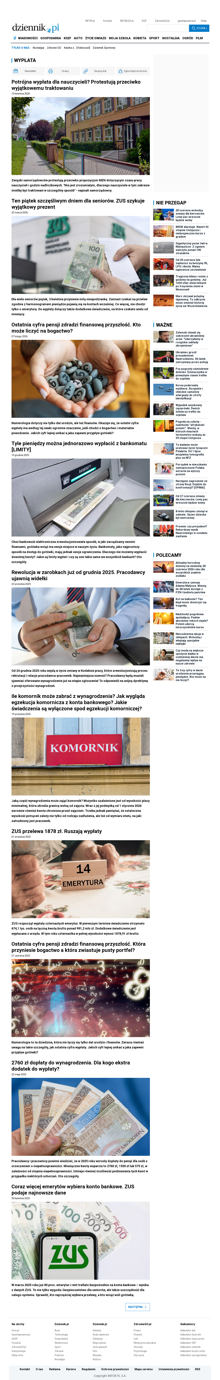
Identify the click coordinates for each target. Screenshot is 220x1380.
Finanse (138, 1334)
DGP (144, 20)
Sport (58, 1347)
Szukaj (199, 28)
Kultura (97, 1359)
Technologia (61, 1334)
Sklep (204, 20)
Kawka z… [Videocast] (77, 47)
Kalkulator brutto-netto (192, 1351)
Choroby (138, 1347)
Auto (57, 1330)
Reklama (54, 1369)
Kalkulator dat (187, 1330)
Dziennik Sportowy (104, 47)
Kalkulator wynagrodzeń (193, 1355)
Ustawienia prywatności (174, 1369)
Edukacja (98, 1338)
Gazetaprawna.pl (21, 1334)
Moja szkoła (99, 1342)
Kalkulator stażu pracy (192, 1338)
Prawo (137, 1330)
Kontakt (25, 1369)
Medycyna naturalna (145, 1342)
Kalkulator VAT (188, 1342)
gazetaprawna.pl (187, 20)
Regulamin (88, 1369)
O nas (39, 1369)
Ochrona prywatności (115, 1369)
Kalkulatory (187, 1324)
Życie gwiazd (100, 1347)
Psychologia (140, 1351)
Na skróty (18, 1324)
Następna (137, 1307)
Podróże (59, 1355)
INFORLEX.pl (127, 20)
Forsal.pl (16, 1342)
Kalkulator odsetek (190, 1347)
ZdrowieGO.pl (162, 20)
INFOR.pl (90, 20)
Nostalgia (38, 47)
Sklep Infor (17, 1355)
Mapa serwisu (144, 1369)
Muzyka (97, 1355)
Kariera (71, 1369)
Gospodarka (61, 1338)
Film (95, 1351)
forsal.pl (107, 20)
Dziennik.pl (62, 1324)
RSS (197, 1369)
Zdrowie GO (54, 47)
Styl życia (139, 1355)
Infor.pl (15, 1330)
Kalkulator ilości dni (190, 1334)
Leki (136, 1338)
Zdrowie (59, 1351)
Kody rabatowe (101, 1334)
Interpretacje (19, 1351)
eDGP (15, 1338)
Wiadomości (61, 1342)
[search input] (168, 28)
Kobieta (97, 1330)
